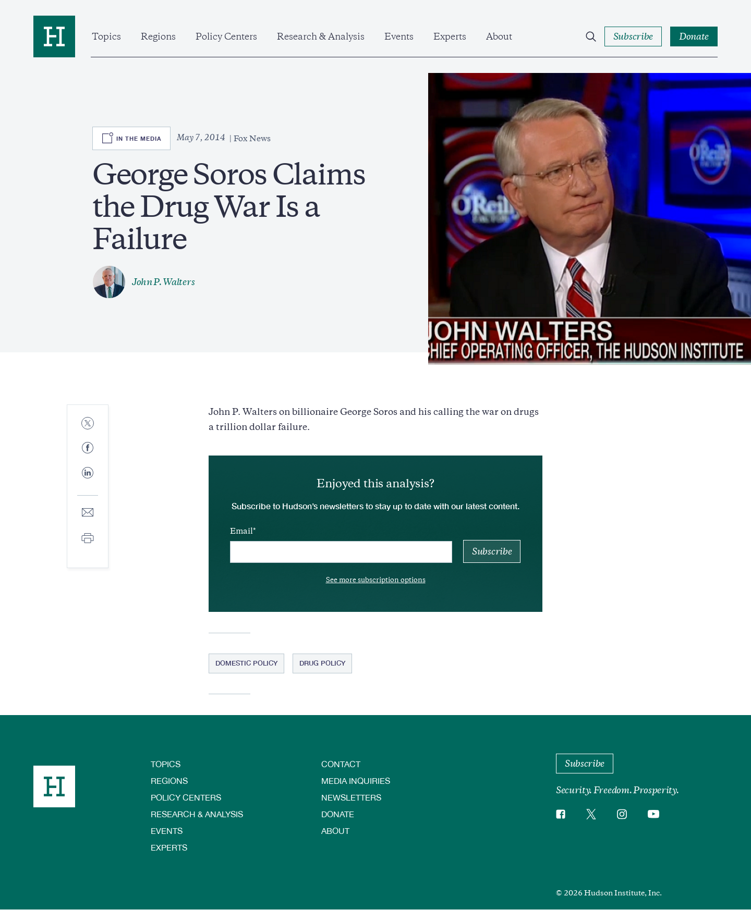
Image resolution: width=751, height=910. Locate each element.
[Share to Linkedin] (87, 481)
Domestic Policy (246, 663)
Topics (106, 36)
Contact (340, 764)
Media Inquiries (355, 780)
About (499, 36)
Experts (449, 36)
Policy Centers (226, 36)
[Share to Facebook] (87, 448)
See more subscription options (376, 580)
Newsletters (351, 797)
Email (241, 531)
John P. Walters (163, 282)
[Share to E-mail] (87, 513)
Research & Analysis (321, 36)
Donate (337, 814)
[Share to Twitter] (87, 424)
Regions (158, 36)
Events (399, 36)
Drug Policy (322, 663)
